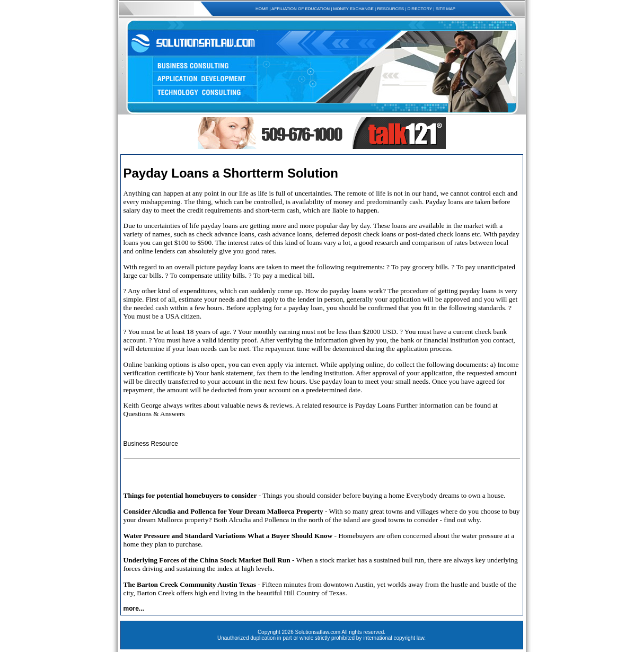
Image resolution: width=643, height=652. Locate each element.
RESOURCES (390, 8)
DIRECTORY (420, 8)
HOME (262, 8)
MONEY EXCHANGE (353, 8)
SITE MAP (445, 8)
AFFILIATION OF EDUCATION (300, 8)
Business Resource (151, 443)
